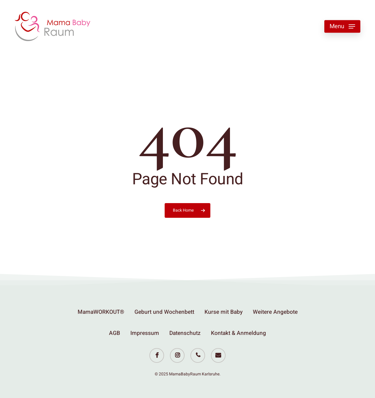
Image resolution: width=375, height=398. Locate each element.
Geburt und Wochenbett (164, 312)
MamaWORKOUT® (101, 312)
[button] (342, 26)
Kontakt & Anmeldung (238, 333)
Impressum (144, 333)
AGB (114, 333)
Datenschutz (185, 333)
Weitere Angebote (275, 312)
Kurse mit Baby (223, 312)
